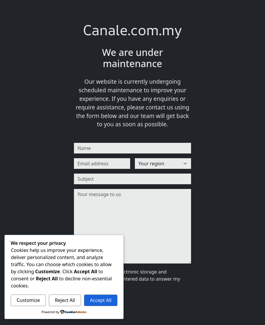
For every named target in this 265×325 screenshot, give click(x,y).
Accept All (101, 300)
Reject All (65, 300)
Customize (28, 300)
